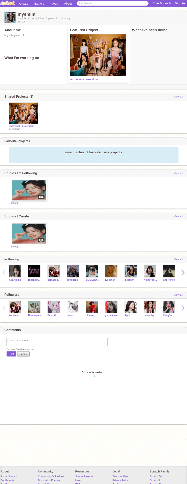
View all (178, 96)
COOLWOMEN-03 (92, 280)
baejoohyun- (150, 315)
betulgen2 (72, 280)
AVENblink (15, 280)
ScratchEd (156, 476)
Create (23, 3)
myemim (16, 129)
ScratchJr (155, 480)
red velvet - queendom (84, 79)
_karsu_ (90, 315)
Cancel (23, 354)
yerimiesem (111, 315)
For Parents (7, 480)
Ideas (54, 3)
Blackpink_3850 (34, 280)
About (68, 3)
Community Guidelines (51, 476)
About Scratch (9, 476)
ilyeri (127, 315)
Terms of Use (120, 476)
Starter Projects (84, 476)
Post (11, 354)
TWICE (15, 203)
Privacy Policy (121, 480)
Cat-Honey (169, 280)
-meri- (70, 315)
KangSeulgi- (169, 315)
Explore (39, 3)
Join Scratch (162, 3)
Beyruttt (52, 315)
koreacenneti (54, 280)
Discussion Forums (49, 480)
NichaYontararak (150, 280)
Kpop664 (110, 280)
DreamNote (34, 315)
